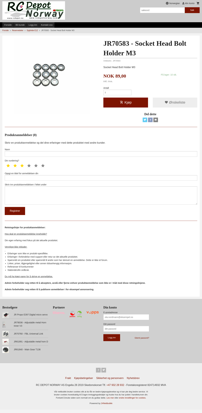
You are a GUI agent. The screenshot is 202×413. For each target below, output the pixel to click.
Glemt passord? (142, 341)
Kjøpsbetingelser (83, 381)
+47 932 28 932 (115, 388)
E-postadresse (110, 315)
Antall (106, 88)
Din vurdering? (12, 162)
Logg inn (33, 25)
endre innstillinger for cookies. (132, 401)
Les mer (111, 401)
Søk (192, 10)
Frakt (68, 381)
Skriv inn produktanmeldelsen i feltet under (101, 196)
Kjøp (126, 103)
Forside (8, 25)
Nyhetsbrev (133, 381)
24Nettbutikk (106, 406)
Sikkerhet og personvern (110, 381)
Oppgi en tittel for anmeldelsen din (101, 177)
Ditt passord (109, 327)
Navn (101, 153)
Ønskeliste (175, 103)
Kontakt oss (47, 25)
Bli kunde (20, 25)
